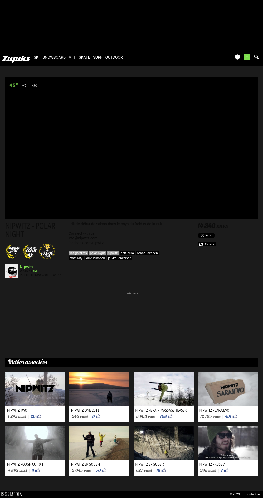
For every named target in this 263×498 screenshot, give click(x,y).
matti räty (76, 258)
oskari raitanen (147, 253)
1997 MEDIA (13, 494)
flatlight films (78, 253)
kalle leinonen (95, 258)
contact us (253, 494)
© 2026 (235, 494)
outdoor (114, 57)
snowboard (54, 57)
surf (97, 57)
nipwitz (113, 253)
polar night (97, 253)
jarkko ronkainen (119, 258)
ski (37, 57)
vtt (72, 57)
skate (84, 57)
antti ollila (127, 253)
